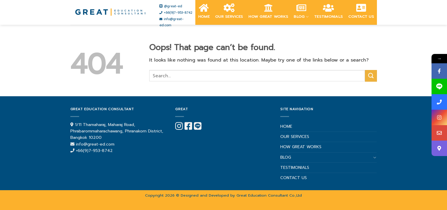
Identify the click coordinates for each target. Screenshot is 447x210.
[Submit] (371, 75)
